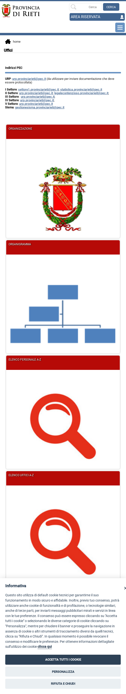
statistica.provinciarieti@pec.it (81, 89)
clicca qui (45, 647)
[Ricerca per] (85, 7)
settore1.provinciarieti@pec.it (38, 89)
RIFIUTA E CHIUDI (63, 683)
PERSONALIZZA (63, 672)
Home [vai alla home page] (13, 42)
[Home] (13, 10)
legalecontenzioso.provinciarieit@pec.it (81, 93)
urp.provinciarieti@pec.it (29, 79)
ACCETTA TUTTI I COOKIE (63, 659)
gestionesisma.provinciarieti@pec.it (39, 107)
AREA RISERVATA (85, 17)
